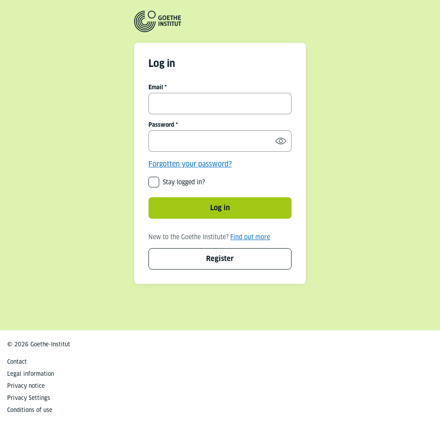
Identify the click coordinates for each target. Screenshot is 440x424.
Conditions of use (29, 410)
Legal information (30, 373)
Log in (220, 208)
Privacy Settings (28, 398)
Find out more (250, 237)
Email (155, 87)
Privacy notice (26, 385)
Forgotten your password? (190, 164)
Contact (17, 361)
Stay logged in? (184, 182)
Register (220, 258)
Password (161, 124)
